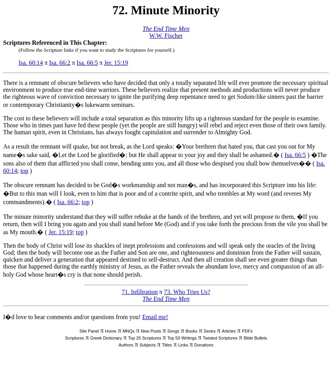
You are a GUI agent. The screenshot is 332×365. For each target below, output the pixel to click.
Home (110, 331)
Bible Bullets (255, 338)
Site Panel (89, 331)
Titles (167, 345)
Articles (229, 331)
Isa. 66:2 (59, 62)
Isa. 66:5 (87, 62)
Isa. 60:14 (31, 62)
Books (192, 331)
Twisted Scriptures (220, 338)
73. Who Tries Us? (187, 292)
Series (209, 331)
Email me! (155, 317)
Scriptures (74, 338)
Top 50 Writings (182, 338)
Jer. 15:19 (116, 62)
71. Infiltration (140, 292)
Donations (203, 345)
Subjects (147, 345)
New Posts (151, 331)
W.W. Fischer (166, 35)
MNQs (128, 331)
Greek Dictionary (106, 338)
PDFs (247, 331)
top (24, 170)
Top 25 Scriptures (144, 338)
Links (183, 345)
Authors (126, 345)
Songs (173, 331)
